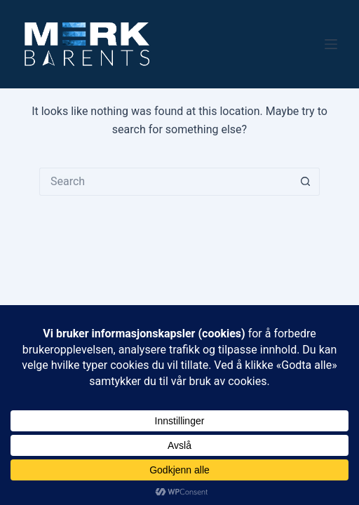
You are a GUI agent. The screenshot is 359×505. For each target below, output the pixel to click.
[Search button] (306, 182)
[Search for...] (165, 182)
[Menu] (331, 44)
